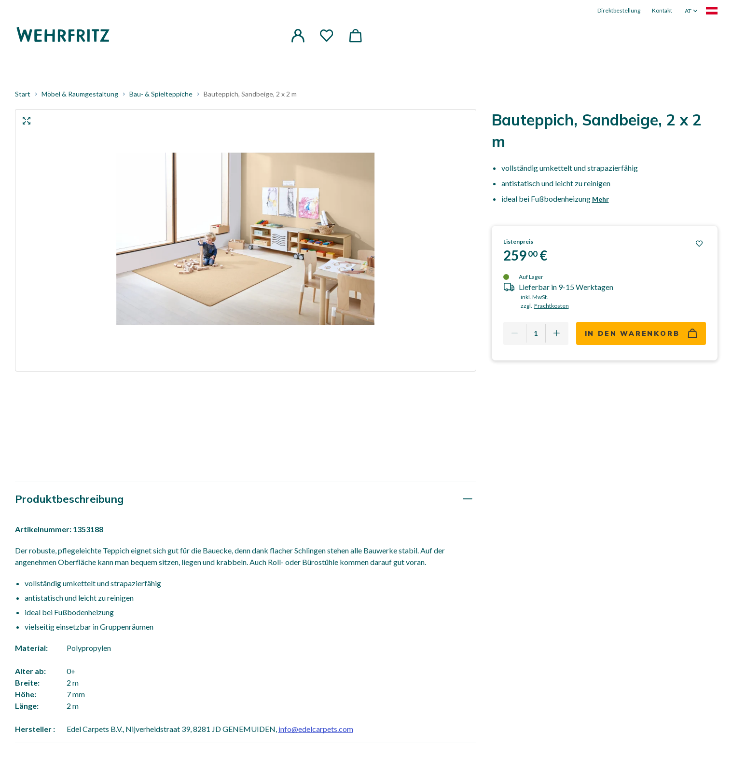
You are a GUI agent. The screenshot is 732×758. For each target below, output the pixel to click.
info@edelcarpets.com (315, 730)
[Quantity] (535, 334)
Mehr (600, 200)
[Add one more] (556, 334)
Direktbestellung (618, 10)
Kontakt (662, 10)
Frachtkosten (551, 306)
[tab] (245, 500)
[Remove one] (514, 334)
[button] (297, 35)
